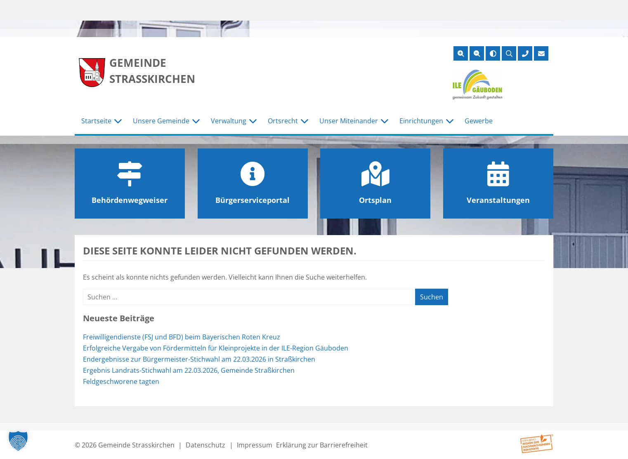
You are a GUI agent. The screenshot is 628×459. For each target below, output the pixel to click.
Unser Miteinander (348, 120)
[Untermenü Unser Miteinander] (385, 121)
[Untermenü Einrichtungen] (450, 121)
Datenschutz (205, 445)
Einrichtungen (421, 120)
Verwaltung (228, 120)
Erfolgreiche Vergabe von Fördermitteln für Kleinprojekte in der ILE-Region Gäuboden (215, 348)
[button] (18, 441)
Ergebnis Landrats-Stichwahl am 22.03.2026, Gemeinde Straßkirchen (189, 370)
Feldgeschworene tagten (121, 381)
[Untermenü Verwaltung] (253, 121)
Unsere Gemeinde (161, 120)
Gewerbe (479, 120)
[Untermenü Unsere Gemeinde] (196, 121)
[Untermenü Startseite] (118, 121)
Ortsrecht (283, 120)
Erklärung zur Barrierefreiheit (322, 445)
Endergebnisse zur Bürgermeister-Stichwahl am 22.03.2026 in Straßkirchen (199, 359)
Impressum (254, 445)
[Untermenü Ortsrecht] (304, 121)
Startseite (96, 120)
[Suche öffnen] (509, 53)
